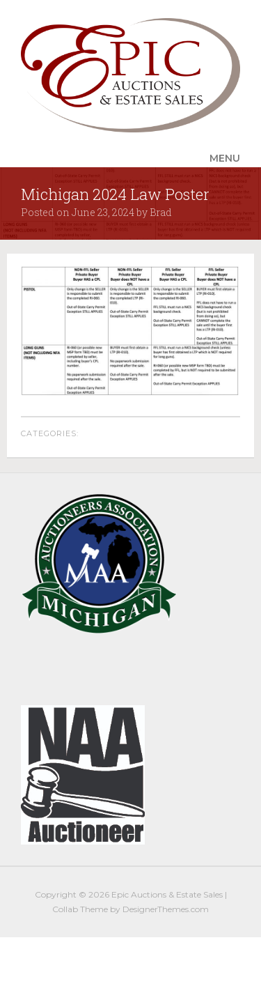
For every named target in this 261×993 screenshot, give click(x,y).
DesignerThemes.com (165, 909)
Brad (161, 212)
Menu (224, 158)
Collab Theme (80, 909)
